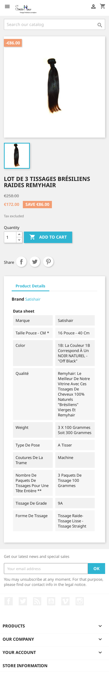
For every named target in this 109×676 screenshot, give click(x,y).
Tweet (35, 261)
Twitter (23, 601)
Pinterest (48, 261)
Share (21, 261)
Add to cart (48, 237)
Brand (18, 299)
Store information (25, 665)
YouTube (51, 601)
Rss (37, 601)
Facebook (8, 601)
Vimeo (65, 601)
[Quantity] (10, 237)
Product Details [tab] (30, 285)
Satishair (32, 299)
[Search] (54, 24)
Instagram (80, 601)
